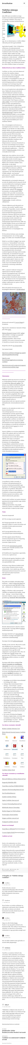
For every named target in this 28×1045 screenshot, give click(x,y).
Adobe (4, 503)
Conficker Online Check (8, 770)
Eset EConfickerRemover (8, 793)
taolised (22, 628)
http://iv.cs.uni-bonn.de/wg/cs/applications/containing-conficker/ (12, 359)
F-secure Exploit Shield (8, 832)
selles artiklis (5, 101)
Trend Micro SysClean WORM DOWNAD (13, 786)
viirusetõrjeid (19, 634)
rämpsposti (20, 189)
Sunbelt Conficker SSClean (9, 796)
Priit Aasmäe (13, 869)
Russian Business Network (9, 96)
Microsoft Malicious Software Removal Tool (14, 779)
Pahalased (4, 870)
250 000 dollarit (21, 289)
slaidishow (5, 852)
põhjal (22, 333)
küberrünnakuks (12, 150)
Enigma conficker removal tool (10, 818)
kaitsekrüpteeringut (7, 112)
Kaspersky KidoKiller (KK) (9, 782)
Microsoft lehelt (18, 583)
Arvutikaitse (7, 3)
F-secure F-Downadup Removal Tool (12, 804)
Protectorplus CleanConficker (10, 814)
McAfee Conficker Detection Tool (11, 728)
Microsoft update (15, 383)
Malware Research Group (9, 333)
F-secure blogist (19, 322)
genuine (23, 395)
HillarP (7, 1005)
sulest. (9, 329)
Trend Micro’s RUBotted (8, 829)
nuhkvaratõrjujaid (18, 641)
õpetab (12, 653)
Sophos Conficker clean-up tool (10, 800)
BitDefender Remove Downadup (10, 807)
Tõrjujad (12, 870)
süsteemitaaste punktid (15, 546)
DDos (14, 187)
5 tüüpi (16, 241)
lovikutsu (7, 948)
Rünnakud (9, 870)
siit (18, 694)
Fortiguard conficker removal (10, 821)
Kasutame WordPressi (6, 1043)
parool (16, 426)
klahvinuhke (6, 200)
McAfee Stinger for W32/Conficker (11, 811)
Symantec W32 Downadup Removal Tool (13, 789)
